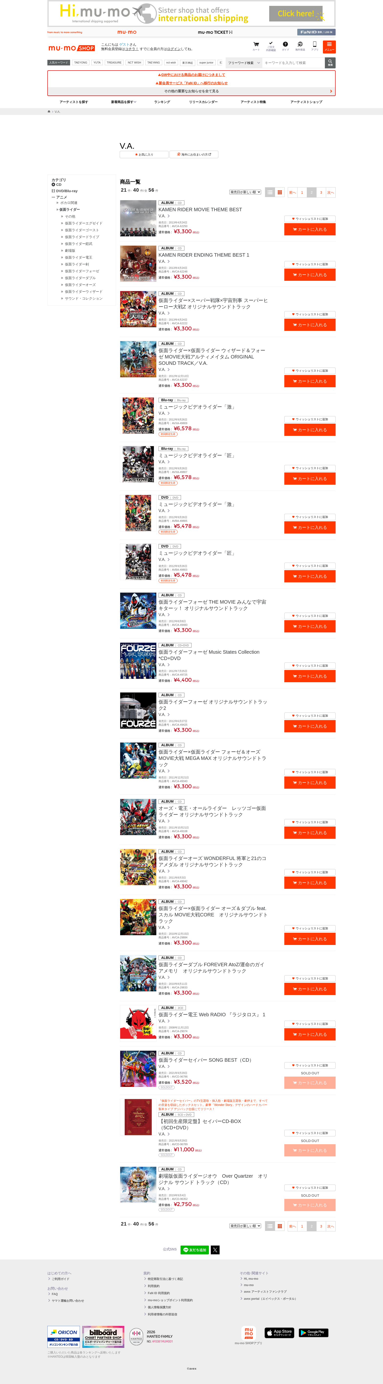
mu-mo (249, 1285)
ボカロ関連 (68, 203)
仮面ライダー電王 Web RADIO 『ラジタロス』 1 (212, 1014)
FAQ (55, 1294)
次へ (330, 192)
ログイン (174, 49)
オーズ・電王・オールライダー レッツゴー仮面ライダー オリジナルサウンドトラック (212, 811)
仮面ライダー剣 (77, 264)
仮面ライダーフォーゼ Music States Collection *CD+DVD (211, 655)
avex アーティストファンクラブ (265, 1291)
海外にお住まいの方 (196, 154)
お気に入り (146, 154)
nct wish (171, 62)
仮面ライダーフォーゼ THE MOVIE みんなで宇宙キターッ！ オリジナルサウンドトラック (212, 605)
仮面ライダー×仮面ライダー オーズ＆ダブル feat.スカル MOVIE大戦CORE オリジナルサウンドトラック (213, 915)
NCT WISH (134, 62)
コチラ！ (132, 49)
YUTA (97, 62)
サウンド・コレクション (84, 298)
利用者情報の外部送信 (162, 1314)
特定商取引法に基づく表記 (165, 1279)
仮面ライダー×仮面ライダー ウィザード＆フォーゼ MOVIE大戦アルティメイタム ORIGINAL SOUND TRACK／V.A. (212, 357)
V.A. (163, 216)
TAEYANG (154, 62)
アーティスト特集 (253, 102)
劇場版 (70, 250)
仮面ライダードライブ (82, 237)
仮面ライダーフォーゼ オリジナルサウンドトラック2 (213, 705)
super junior (206, 62)
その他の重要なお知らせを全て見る (191, 91)
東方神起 (187, 62)
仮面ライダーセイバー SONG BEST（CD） (206, 1060)
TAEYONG (80, 62)
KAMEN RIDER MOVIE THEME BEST (200, 209)
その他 (70, 216)
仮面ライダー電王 (78, 257)
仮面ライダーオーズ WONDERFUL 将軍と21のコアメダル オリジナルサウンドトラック (212, 861)
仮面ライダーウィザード (84, 292)
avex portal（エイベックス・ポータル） (271, 1298)
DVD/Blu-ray (65, 191)
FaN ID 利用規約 (159, 1293)
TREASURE (114, 62)
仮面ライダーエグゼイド (84, 223)
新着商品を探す (122, 102)
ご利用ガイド (60, 1279)
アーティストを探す (74, 102)
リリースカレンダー (203, 102)
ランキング (162, 102)
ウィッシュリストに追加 (310, 218)
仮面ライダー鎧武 (78, 244)
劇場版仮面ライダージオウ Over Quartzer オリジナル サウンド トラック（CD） (213, 1179)
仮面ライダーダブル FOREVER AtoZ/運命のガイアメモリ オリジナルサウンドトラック (212, 968)
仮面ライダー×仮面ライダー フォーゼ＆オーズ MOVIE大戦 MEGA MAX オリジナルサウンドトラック (212, 758)
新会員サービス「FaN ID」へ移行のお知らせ (191, 83)
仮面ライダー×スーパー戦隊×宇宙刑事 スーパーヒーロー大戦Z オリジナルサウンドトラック (213, 303)
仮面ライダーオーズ (80, 285)
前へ (292, 192)
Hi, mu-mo (251, 1278)
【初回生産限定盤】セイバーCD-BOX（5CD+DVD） (200, 1124)
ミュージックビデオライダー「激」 (198, 406)
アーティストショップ (306, 102)
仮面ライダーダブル (80, 278)
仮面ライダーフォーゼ (82, 271)
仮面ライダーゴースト (82, 230)
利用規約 (154, 1286)
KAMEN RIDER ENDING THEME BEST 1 (204, 255)
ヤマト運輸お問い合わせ (68, 1300)
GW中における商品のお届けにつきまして (191, 75)
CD (57, 184)
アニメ (59, 197)
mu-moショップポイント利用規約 (170, 1300)
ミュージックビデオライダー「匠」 (198, 455)
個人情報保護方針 (159, 1307)
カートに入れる (312, 229)
